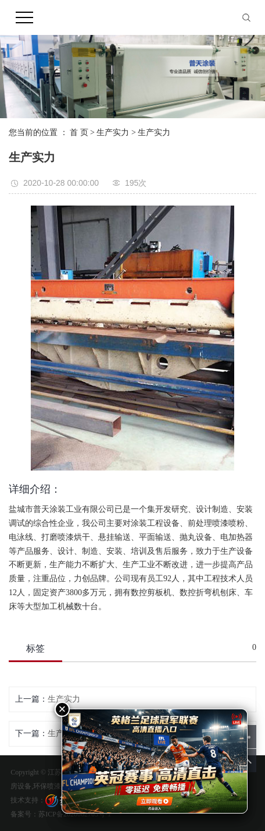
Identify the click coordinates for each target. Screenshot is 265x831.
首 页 (79, 132)
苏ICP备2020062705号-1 (74, 814)
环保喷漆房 (50, 786)
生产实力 (112, 132)
